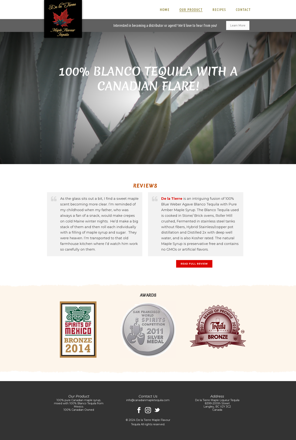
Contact (243, 10)
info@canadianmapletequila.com (148, 400)
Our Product (191, 10)
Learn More (237, 25)
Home (165, 10)
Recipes (219, 10)
